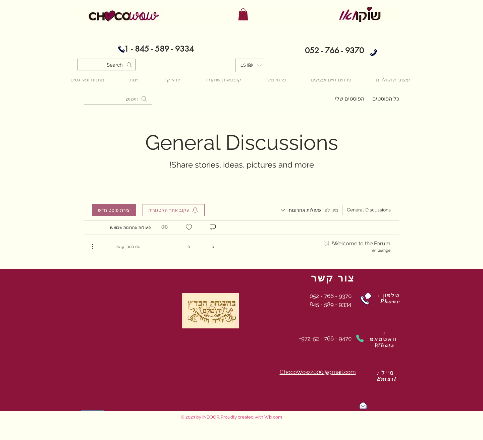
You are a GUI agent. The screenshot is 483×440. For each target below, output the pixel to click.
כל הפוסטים (385, 99)
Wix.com (273, 417)
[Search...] (107, 65)
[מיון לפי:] (309, 210)
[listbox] (250, 65)
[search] (118, 99)
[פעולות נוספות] (96, 247)
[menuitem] (174, 210)
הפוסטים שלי (349, 99)
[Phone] (360, 338)
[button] (243, 14)
